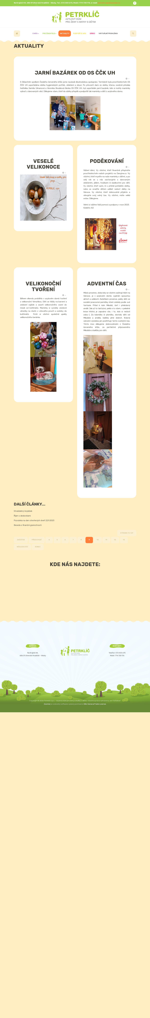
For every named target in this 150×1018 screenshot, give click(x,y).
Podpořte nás (79, 33)
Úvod (17, 33)
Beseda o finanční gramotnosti (28, 525)
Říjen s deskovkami (22, 516)
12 (115, 540)
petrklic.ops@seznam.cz (109, 3)
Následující (22, 547)
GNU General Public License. (95, 704)
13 (124, 540)
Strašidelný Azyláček (23, 511)
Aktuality (64, 33)
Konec (38, 547)
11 (106, 540)
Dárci (92, 33)
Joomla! (47, 704)
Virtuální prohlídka (108, 33)
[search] (133, 33)
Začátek (21, 540)
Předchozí (37, 540)
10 (98, 540)
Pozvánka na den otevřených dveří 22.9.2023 (34, 520)
